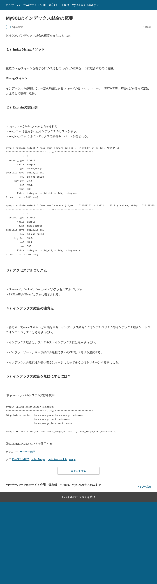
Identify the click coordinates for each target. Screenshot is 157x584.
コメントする (78, 470)
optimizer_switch (57, 459)
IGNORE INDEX (20, 459)
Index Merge (38, 459)
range (72, 459)
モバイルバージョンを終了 (78, 497)
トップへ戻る (144, 486)
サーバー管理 (27, 451)
